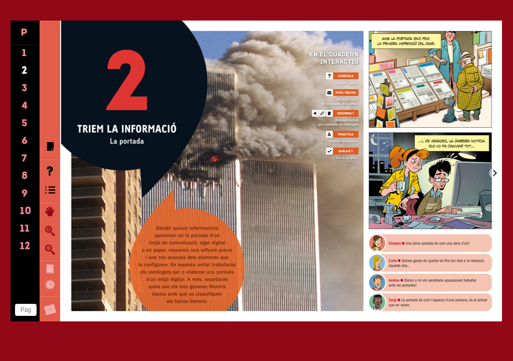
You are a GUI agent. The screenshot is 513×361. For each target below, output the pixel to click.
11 (25, 229)
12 (25, 247)
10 (26, 212)
